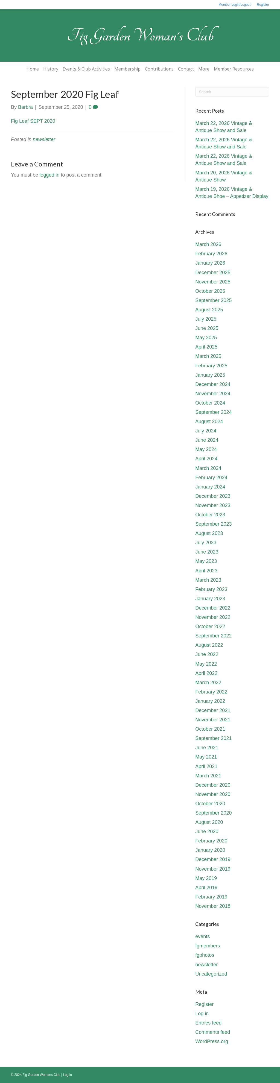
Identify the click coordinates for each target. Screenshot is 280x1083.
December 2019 (212, 859)
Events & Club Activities (86, 69)
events (202, 936)
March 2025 (208, 356)
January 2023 (210, 598)
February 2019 (211, 897)
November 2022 (212, 617)
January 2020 (210, 850)
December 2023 (212, 496)
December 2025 (212, 272)
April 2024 (206, 458)
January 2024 (210, 487)
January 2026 (210, 263)
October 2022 (210, 626)
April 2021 (206, 766)
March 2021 (208, 775)
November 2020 (212, 794)
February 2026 (211, 253)
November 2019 (212, 869)
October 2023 (210, 514)
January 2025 (210, 375)
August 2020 (209, 822)
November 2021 (212, 719)
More (203, 69)
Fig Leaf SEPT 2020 (33, 121)
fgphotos (204, 955)
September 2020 (213, 813)
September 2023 (213, 524)
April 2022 (206, 673)
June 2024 (206, 440)
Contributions (159, 69)
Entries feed (208, 1023)
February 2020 (211, 841)
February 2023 (211, 589)
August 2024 (209, 421)
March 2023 (208, 580)
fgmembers (207, 946)
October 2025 (210, 291)
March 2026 (208, 244)
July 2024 (205, 431)
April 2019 (206, 887)
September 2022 (213, 636)
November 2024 (212, 393)
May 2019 (206, 878)
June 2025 (206, 328)
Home (33, 69)
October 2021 (210, 729)
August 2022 (209, 645)
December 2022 (212, 608)
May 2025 (206, 337)
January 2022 (210, 701)
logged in (49, 175)
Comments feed (212, 1032)
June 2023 (206, 552)
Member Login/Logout (234, 5)
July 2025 (205, 319)
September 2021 (213, 738)
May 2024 (206, 449)
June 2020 (206, 831)
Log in (202, 1013)
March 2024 (208, 468)
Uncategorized (211, 974)
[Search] (232, 91)
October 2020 (210, 803)
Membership (127, 69)
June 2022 (206, 654)
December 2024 (212, 384)
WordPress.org (211, 1041)
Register (263, 5)
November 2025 (212, 282)
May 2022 (206, 664)
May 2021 (206, 757)
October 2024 (210, 403)
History (50, 69)
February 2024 (211, 477)
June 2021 (206, 747)
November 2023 (212, 505)
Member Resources (234, 69)
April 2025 (206, 347)
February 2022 (211, 692)
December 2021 (212, 710)
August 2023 (209, 533)
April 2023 (206, 570)
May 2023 (206, 561)
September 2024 (213, 412)
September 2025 (213, 300)
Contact (186, 69)
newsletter (44, 139)
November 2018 (212, 906)
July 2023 (205, 542)
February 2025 (211, 365)
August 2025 (209, 309)
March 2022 (208, 682)
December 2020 (212, 785)
